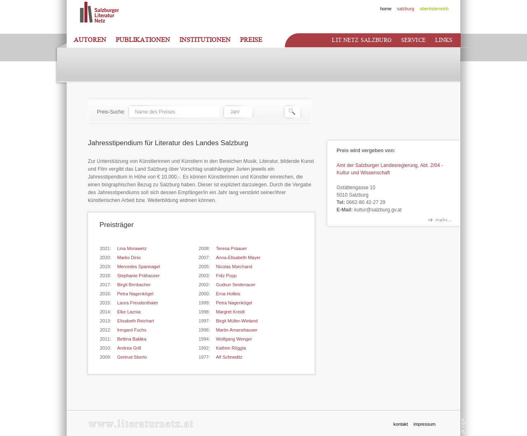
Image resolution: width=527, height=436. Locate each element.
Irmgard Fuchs (132, 329)
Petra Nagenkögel (135, 293)
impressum (424, 424)
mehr (439, 221)
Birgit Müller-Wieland (237, 320)
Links (444, 40)
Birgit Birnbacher (134, 284)
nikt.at (463, 426)
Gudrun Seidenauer (236, 284)
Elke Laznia (129, 311)
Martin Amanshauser (237, 329)
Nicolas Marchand (234, 266)
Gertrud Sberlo (132, 357)
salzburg (405, 8)
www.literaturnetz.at (140, 423)
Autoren (90, 40)
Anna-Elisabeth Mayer (238, 257)
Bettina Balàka (132, 338)
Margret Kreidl (230, 311)
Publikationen (143, 40)
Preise (251, 40)
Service (413, 40)
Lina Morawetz (132, 248)
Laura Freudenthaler (138, 302)
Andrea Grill (129, 348)
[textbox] (174, 112)
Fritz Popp (226, 275)
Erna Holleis (228, 293)
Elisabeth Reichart (135, 320)
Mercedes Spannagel (138, 266)
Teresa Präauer (231, 248)
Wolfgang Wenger (234, 338)
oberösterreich (434, 8)
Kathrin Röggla (231, 348)
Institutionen (205, 40)
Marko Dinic (129, 257)
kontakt (400, 424)
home (386, 8)
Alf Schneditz (229, 357)
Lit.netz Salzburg (361, 40)
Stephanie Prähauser (138, 275)
